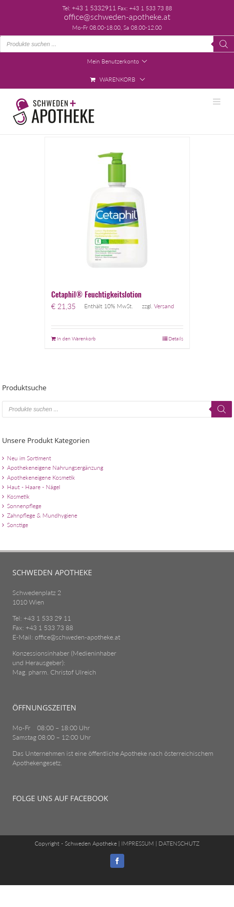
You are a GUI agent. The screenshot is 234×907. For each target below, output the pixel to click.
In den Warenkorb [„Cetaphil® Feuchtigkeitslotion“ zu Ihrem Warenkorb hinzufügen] (76, 338)
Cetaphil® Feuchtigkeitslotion (96, 294)
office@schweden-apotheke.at (117, 16)
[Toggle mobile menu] (217, 101)
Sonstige (17, 524)
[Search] (223, 44)
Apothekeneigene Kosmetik (41, 477)
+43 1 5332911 (94, 8)
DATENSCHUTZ (178, 843)
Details (175, 338)
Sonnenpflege (24, 505)
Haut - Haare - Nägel (33, 486)
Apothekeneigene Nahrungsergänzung (55, 467)
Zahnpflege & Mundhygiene (42, 515)
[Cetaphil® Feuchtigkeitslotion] (117, 209)
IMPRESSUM (137, 843)
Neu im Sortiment (29, 458)
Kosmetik (18, 496)
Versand (164, 306)
